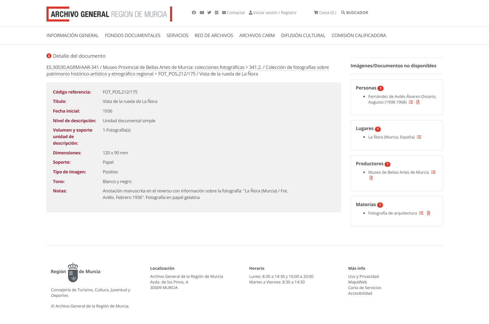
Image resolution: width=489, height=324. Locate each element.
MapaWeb (357, 282)
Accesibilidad (360, 293)
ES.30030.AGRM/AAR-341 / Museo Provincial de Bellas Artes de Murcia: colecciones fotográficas (145, 67)
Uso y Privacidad (363, 276)
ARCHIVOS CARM (257, 35)
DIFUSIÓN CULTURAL (303, 35)
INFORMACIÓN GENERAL (72, 35)
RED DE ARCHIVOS (214, 35)
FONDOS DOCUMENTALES (132, 35)
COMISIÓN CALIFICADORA (359, 35)
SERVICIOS (177, 35)
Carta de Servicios (364, 287)
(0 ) (325, 12)
